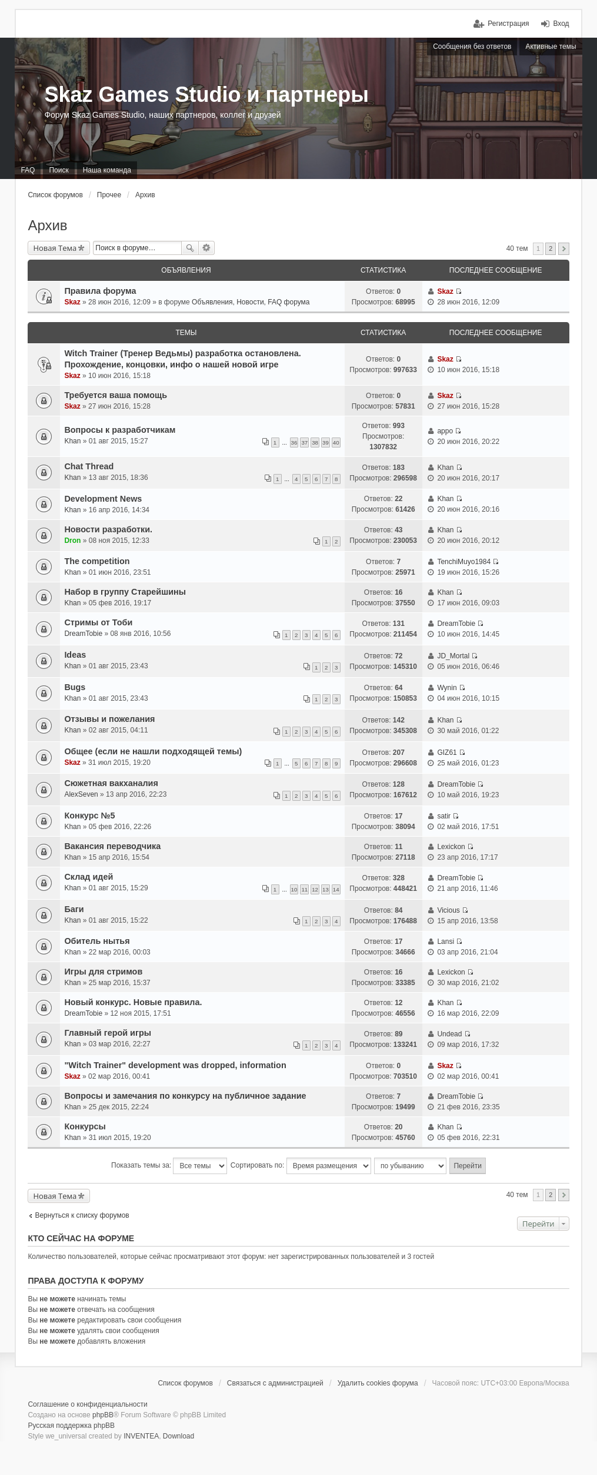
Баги (74, 909)
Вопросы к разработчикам (119, 430)
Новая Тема (54, 248)
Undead (449, 1034)
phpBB (103, 1415)
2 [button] (550, 248)
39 (325, 442)
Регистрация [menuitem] (508, 23)
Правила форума (100, 291)
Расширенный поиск (207, 248)
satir (444, 816)
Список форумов (55, 195)
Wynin (446, 688)
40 (336, 442)
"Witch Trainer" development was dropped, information (175, 1065)
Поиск (190, 248)
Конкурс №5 (89, 815)
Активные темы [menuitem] (550, 46)
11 (304, 889)
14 (336, 889)
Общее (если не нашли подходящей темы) (153, 751)
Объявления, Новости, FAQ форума (250, 302)
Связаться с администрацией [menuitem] (275, 1383)
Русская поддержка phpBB (71, 1425)
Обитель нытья (96, 941)
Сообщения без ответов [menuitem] (472, 46)
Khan (72, 441)
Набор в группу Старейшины (125, 591)
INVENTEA (141, 1436)
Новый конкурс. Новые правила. (133, 1002)
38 (315, 442)
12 (315, 889)
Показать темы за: (169, 1166)
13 (325, 889)
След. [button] (563, 249)
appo (445, 431)
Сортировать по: (301, 1166)
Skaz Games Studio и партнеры (206, 94)
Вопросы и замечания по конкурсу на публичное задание (185, 1096)
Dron (72, 540)
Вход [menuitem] (561, 23)
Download (178, 1436)
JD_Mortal (453, 656)
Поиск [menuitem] (58, 170)
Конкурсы (84, 1126)
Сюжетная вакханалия (111, 783)
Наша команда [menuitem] (107, 170)
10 (294, 889)
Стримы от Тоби (98, 622)
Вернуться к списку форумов (82, 1215)
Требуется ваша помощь (115, 395)
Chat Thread (89, 466)
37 (304, 442)
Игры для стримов (103, 971)
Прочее (109, 195)
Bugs (74, 687)
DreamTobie (83, 633)
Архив (145, 195)
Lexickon (451, 847)
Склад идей (88, 876)
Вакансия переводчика (112, 846)
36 (294, 442)
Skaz (72, 302)
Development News (103, 498)
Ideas (75, 654)
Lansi (445, 941)
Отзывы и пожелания (109, 719)
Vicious (448, 910)
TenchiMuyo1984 (464, 562)
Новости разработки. (108, 529)
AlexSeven (81, 794)
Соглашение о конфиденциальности (87, 1404)
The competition (96, 561)
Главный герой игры (107, 1033)
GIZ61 (446, 752)
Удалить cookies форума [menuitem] (378, 1383)
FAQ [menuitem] (28, 170)
